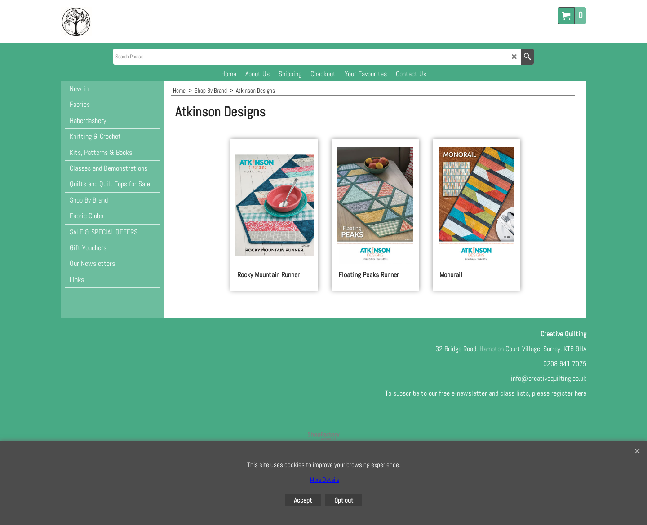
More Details (324, 480)
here (580, 393)
